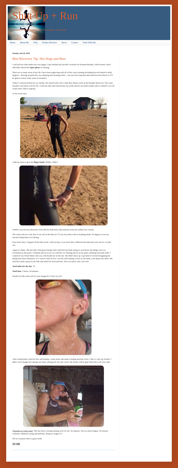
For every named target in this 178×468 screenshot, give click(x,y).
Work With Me (89, 42)
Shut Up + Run (45, 16)
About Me (24, 42)
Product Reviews (49, 42)
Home (12, 42)
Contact (74, 42)
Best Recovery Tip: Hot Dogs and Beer (39, 59)
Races (64, 42)
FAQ (35, 42)
